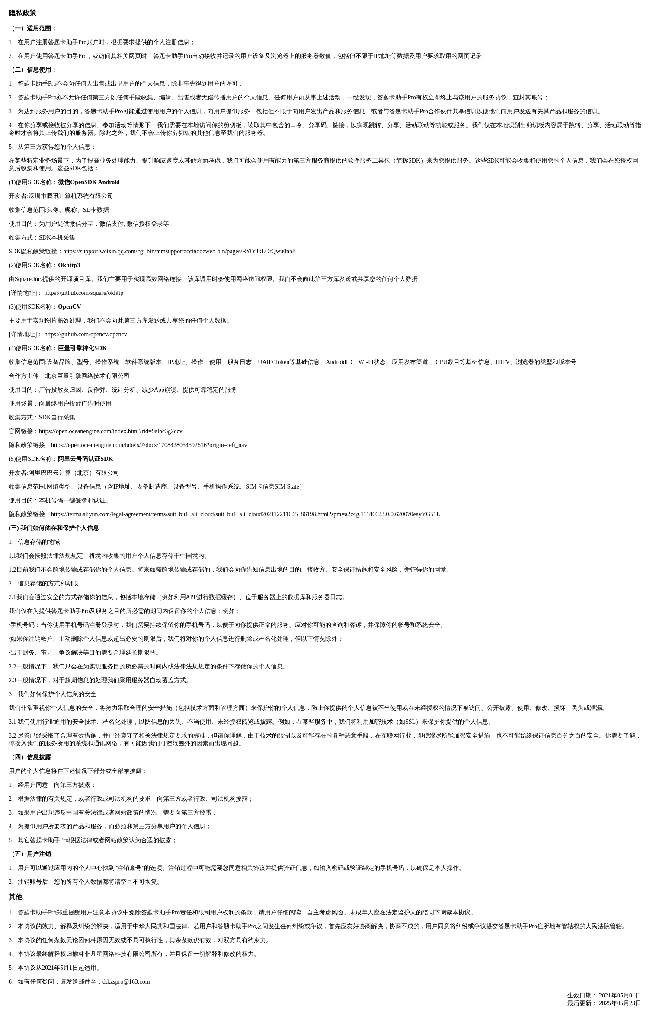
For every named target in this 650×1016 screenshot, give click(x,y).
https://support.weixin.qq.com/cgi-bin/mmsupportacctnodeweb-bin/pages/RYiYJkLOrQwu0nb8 (179, 251)
